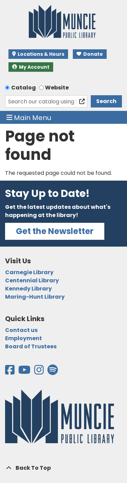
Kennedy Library (28, 289)
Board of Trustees (31, 346)
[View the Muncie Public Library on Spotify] (52, 372)
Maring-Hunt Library (35, 297)
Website (57, 87)
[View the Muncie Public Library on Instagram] (39, 372)
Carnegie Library (29, 272)
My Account (30, 67)
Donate (90, 54)
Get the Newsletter (54, 231)
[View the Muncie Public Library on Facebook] (10, 372)
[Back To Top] (63, 468)
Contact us (21, 330)
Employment (23, 338)
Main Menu (28, 117)
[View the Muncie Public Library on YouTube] (24, 372)
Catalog (23, 87)
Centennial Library (32, 280)
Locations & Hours (38, 54)
